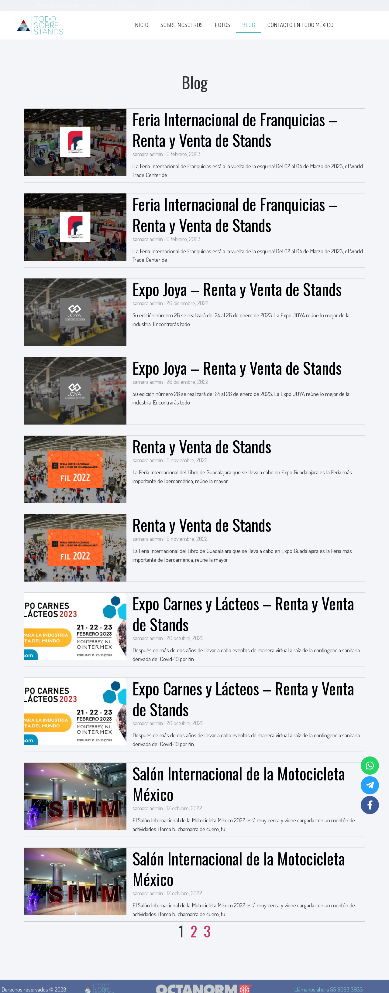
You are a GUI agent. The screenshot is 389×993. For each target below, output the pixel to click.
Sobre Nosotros (181, 25)
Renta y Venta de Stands (202, 446)
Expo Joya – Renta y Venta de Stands (237, 289)
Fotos (222, 25)
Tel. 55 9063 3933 (206, 5)
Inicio (140, 25)
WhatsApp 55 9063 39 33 (281, 5)
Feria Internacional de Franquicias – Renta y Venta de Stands (235, 129)
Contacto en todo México (300, 25)
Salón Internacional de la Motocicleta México (239, 783)
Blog (248, 25)
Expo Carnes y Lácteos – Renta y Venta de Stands (243, 613)
